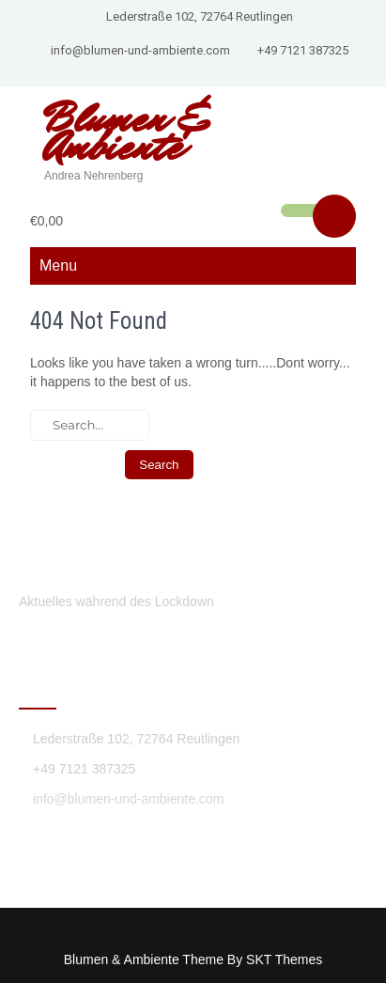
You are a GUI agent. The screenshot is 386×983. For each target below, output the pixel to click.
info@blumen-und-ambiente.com (140, 50)
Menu (58, 265)
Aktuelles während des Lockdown (116, 601)
